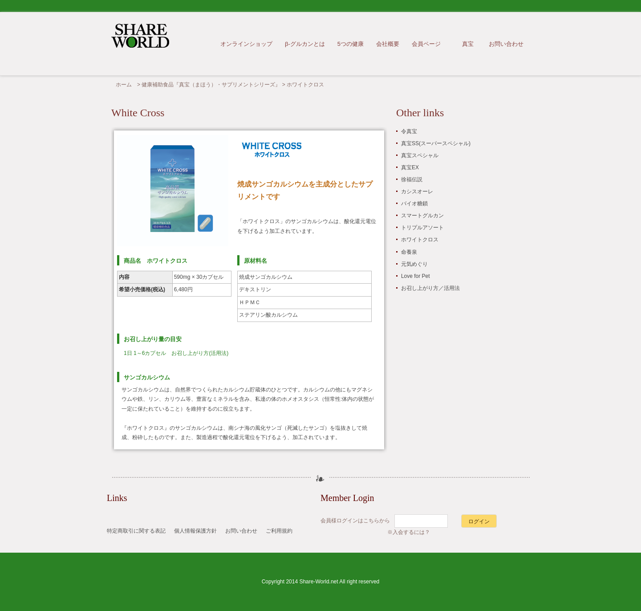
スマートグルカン (422, 215)
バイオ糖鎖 (414, 203)
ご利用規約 (279, 531)
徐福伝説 (411, 179)
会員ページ (426, 44)
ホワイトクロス (419, 239)
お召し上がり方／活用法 (430, 288)
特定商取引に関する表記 (136, 531)
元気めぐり (414, 264)
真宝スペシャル (419, 155)
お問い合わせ (506, 44)
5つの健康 (350, 44)
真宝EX (410, 167)
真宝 (467, 44)
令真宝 (409, 131)
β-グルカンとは (305, 44)
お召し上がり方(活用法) (199, 353)
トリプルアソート (422, 227)
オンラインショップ (246, 44)
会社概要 (387, 44)
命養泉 (409, 252)
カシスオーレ (417, 191)
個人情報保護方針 (195, 531)
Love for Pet (415, 276)
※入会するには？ (408, 532)
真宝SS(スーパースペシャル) (436, 143)
